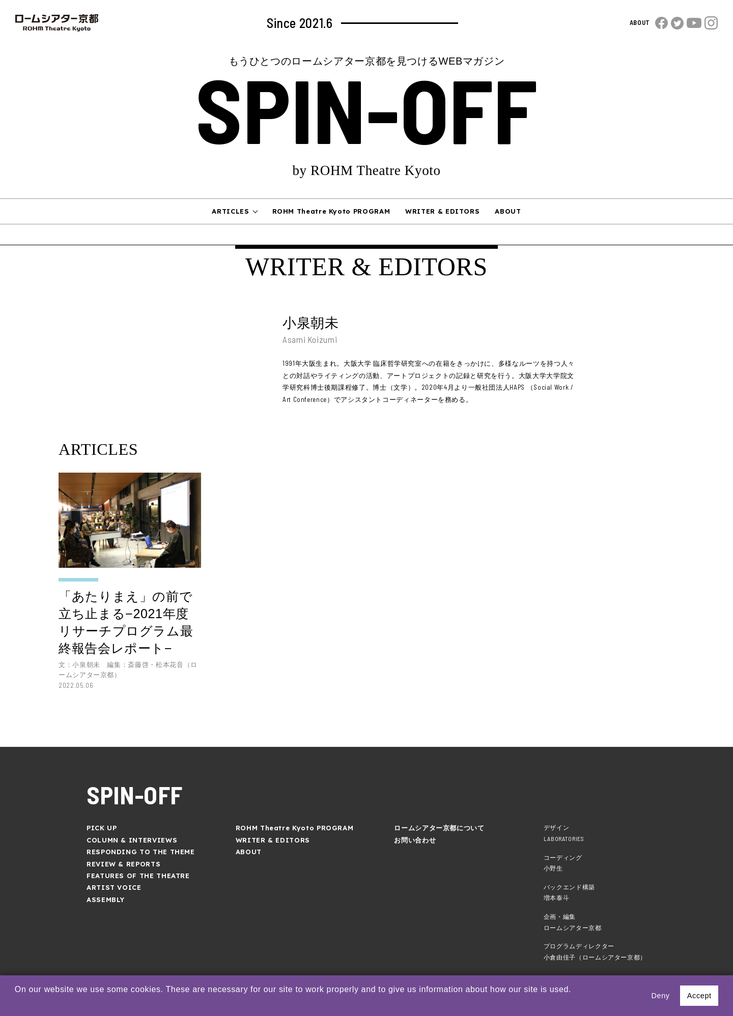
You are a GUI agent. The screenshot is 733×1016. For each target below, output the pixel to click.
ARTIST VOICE (114, 887)
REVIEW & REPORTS (123, 864)
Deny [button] (660, 996)
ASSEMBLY (106, 899)
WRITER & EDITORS (442, 211)
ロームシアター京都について (439, 828)
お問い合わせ (415, 840)
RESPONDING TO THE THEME (141, 852)
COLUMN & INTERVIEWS (132, 840)
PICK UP (102, 828)
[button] (16, 1002)
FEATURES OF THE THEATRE (138, 876)
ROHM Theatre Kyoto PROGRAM (331, 211)
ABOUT (640, 22)
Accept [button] (699, 996)
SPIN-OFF (366, 108)
